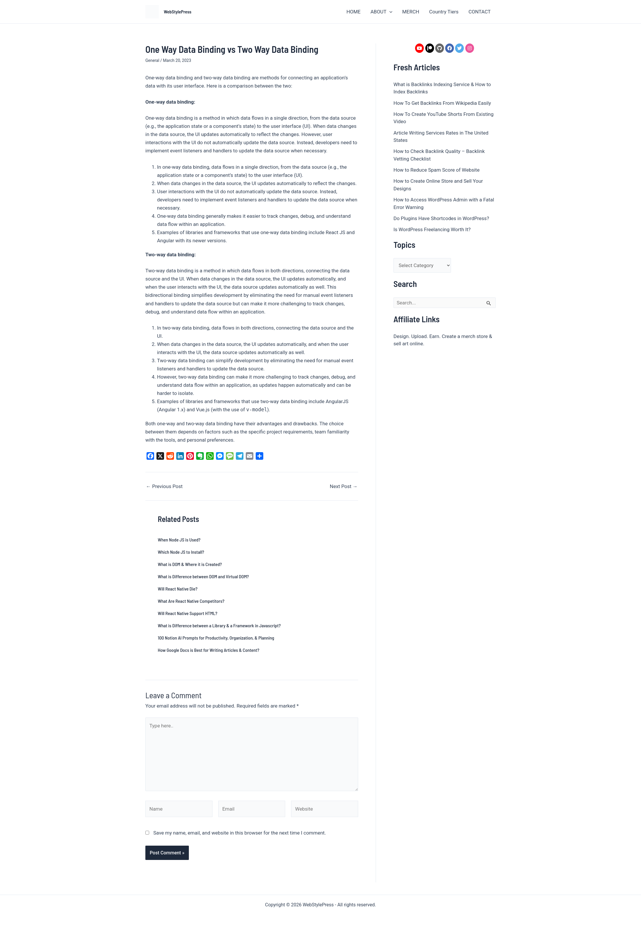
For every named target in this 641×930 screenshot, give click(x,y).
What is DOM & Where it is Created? (190, 564)
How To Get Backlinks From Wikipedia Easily (442, 103)
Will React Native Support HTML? (187, 613)
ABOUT (381, 11)
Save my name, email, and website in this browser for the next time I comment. (239, 833)
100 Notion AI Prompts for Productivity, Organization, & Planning (216, 637)
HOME (353, 12)
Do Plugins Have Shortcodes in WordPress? (441, 218)
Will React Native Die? (178, 588)
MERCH (410, 12)
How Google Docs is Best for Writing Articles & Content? (208, 650)
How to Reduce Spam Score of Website (436, 170)
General (152, 60)
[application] (389, 11)
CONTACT (479, 12)
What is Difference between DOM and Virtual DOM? (203, 576)
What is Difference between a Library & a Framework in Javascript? (219, 625)
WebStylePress (177, 11)
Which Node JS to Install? (181, 552)
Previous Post (164, 486)
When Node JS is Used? (179, 539)
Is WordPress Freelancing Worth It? (432, 229)
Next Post (344, 486)
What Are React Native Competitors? (191, 601)
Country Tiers (444, 12)
